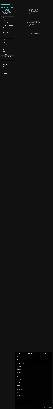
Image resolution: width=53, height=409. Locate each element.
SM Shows (5, 61)
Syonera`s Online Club (7, 63)
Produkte (5, 64)
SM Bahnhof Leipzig (6, 29)
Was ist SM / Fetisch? (7, 56)
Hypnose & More (6, 42)
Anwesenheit (5, 32)
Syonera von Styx (6, 22)
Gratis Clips (5, 39)
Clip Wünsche (5, 47)
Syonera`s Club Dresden (7, 27)
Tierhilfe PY (5, 24)
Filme (4, 46)
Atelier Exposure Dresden (8, 25)
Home (4, 19)
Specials (4, 51)
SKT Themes (50, 407)
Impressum (5, 73)
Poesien (4, 59)
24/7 (4, 41)
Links (4, 71)
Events (4, 49)
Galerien (4, 37)
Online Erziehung (6, 44)
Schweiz (4, 30)
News (4, 20)
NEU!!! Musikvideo (6, 35)
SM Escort (5, 34)
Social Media (5, 52)
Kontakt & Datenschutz (7, 69)
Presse (4, 66)
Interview (5, 54)
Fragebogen (5, 68)
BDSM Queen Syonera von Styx (7, 7)
